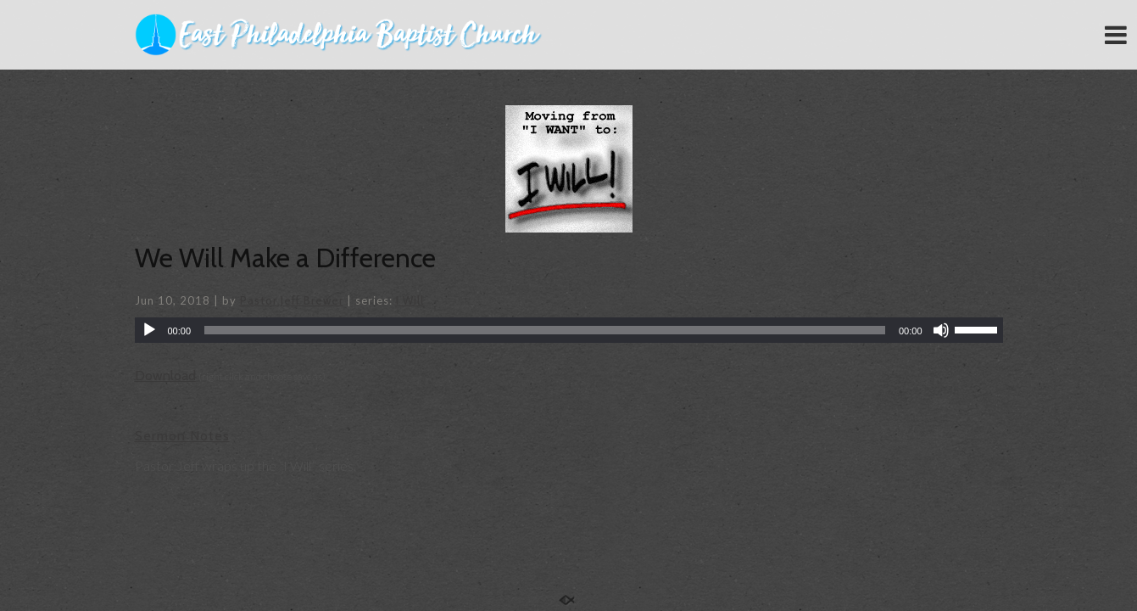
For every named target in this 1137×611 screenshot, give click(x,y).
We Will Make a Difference (285, 257)
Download (165, 375)
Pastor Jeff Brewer (291, 300)
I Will (410, 300)
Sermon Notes (182, 436)
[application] (569, 330)
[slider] (544, 330)
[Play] (149, 330)
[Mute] (941, 330)
